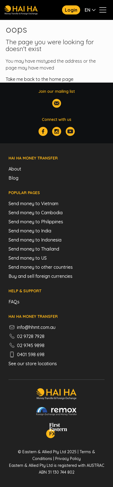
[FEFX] (56, 431)
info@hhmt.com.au (32, 327)
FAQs (14, 302)
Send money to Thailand (33, 249)
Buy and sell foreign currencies (40, 276)
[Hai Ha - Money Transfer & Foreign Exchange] (56, 394)
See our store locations (32, 363)
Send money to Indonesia (34, 240)
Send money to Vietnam (33, 203)
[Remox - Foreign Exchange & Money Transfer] (56, 412)
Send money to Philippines (35, 221)
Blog (13, 178)
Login (71, 10)
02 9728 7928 (26, 336)
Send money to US (27, 258)
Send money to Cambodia (35, 212)
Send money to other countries (40, 267)
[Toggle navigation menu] (102, 10)
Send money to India (29, 231)
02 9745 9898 (26, 345)
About (14, 169)
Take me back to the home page (39, 79)
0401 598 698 (26, 354)
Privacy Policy (68, 458)
